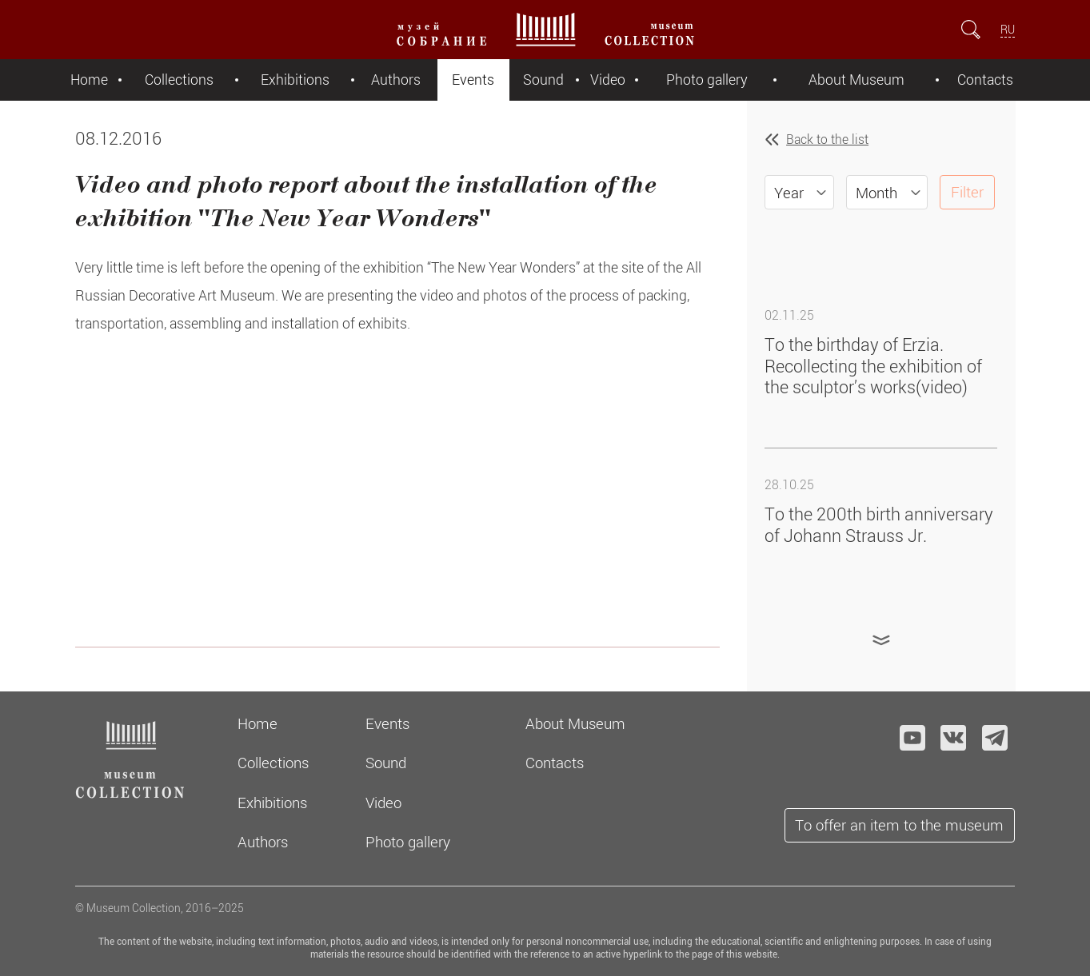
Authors (396, 79)
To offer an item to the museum (899, 825)
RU (1007, 29)
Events (473, 79)
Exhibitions (295, 79)
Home (89, 79)
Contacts (985, 79)
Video (607, 79)
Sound (543, 79)
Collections (179, 79)
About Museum (856, 79)
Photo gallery (707, 79)
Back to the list (827, 139)
